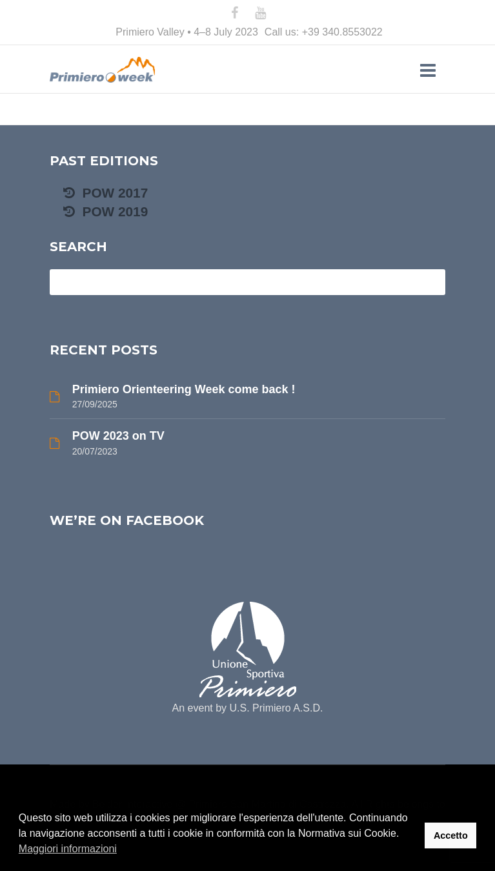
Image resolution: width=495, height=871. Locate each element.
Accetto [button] (451, 835)
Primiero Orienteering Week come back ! (184, 389)
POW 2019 (105, 211)
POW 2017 (105, 192)
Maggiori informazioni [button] (68, 848)
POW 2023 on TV (118, 435)
